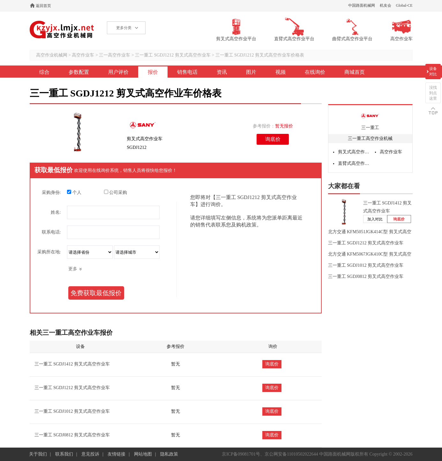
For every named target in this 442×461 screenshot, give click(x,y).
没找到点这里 (433, 93)
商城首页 (354, 72)
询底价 (273, 139)
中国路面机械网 (361, 5)
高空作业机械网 (62, 29)
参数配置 (79, 72)
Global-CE (404, 5)
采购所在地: (49, 252)
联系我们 (64, 454)
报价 (153, 72)
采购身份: (51, 192)
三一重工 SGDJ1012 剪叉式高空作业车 (72, 411)
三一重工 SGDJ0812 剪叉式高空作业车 (72, 435)
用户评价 (118, 72)
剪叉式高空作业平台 (354, 152)
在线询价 (315, 72)
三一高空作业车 (114, 55)
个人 (74, 192)
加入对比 (375, 219)
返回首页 (43, 6)
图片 (251, 72)
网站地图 (143, 454)
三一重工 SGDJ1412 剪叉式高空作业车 (72, 364)
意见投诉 (90, 454)
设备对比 (433, 71)
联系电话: (51, 232)
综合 (44, 72)
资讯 (222, 72)
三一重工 (370, 127)
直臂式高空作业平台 (354, 163)
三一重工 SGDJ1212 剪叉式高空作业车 (172, 55)
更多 (72, 268)
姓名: (56, 212)
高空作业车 (83, 55)
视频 (280, 72)
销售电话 (187, 72)
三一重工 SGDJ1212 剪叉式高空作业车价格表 (259, 55)
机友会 (385, 5)
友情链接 (116, 454)
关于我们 (38, 454)
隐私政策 (169, 454)
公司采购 (115, 192)
